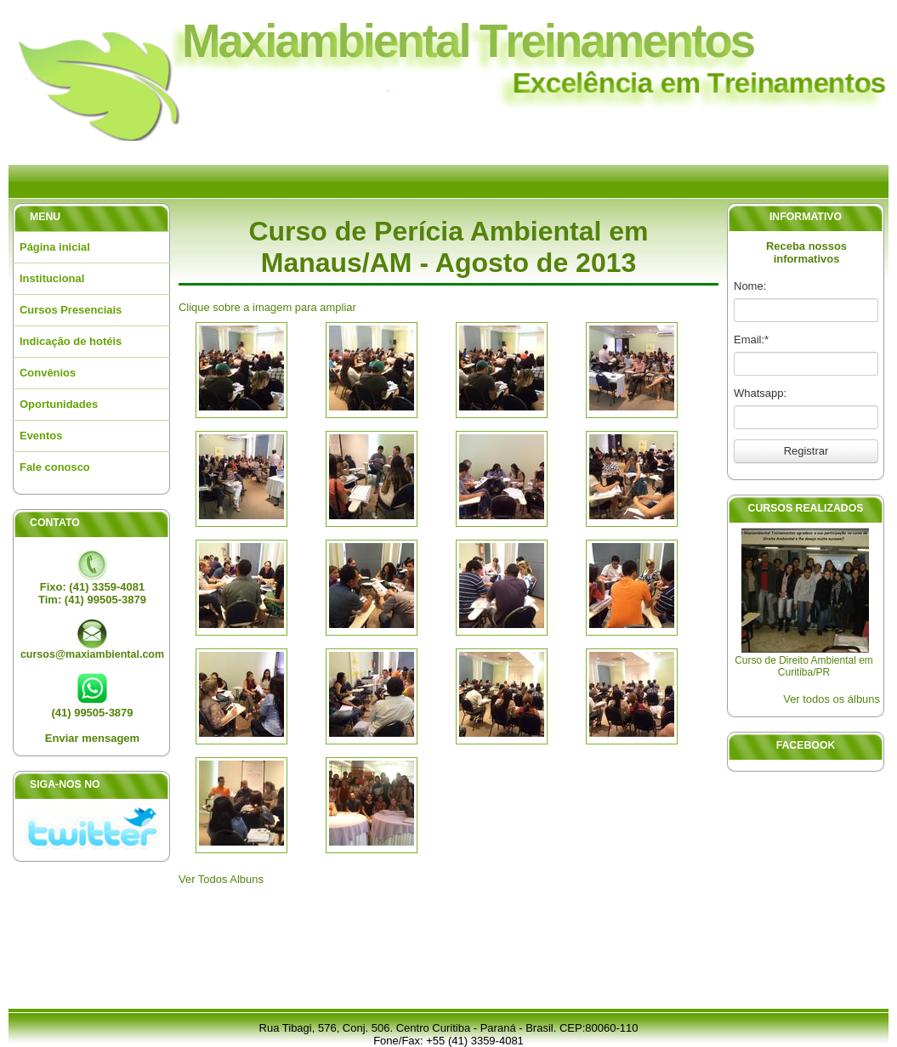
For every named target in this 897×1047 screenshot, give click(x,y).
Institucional (52, 278)
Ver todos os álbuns (831, 699)
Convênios (48, 372)
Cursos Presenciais (71, 309)
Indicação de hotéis (71, 341)
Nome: (750, 286)
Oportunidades (59, 404)
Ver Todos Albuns (221, 879)
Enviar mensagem (92, 738)
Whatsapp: (760, 393)
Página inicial (55, 247)
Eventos (41, 435)
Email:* (751, 339)
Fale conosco (55, 467)
